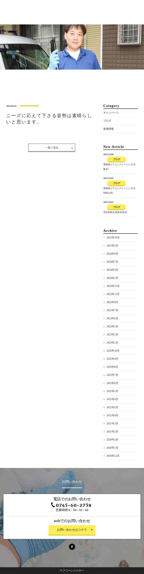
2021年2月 (112, 431)
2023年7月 (112, 310)
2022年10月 (113, 350)
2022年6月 (112, 383)
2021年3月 (112, 423)
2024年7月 (112, 261)
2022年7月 (112, 375)
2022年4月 (112, 399)
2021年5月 (112, 407)
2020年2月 (112, 439)
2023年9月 (112, 302)
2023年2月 (112, 334)
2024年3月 (112, 269)
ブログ (107, 120)
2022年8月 (112, 366)
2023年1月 (112, 342)
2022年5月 (112, 391)
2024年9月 (112, 253)
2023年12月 (113, 286)
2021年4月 (112, 415)
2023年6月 (112, 318)
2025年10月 (113, 237)
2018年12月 (113, 455)
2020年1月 (112, 447)
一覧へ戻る (51, 147)
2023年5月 (112, 326)
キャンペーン (111, 112)
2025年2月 (112, 245)
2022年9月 (112, 358)
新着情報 (108, 128)
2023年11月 (112, 294)
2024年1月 (112, 278)
